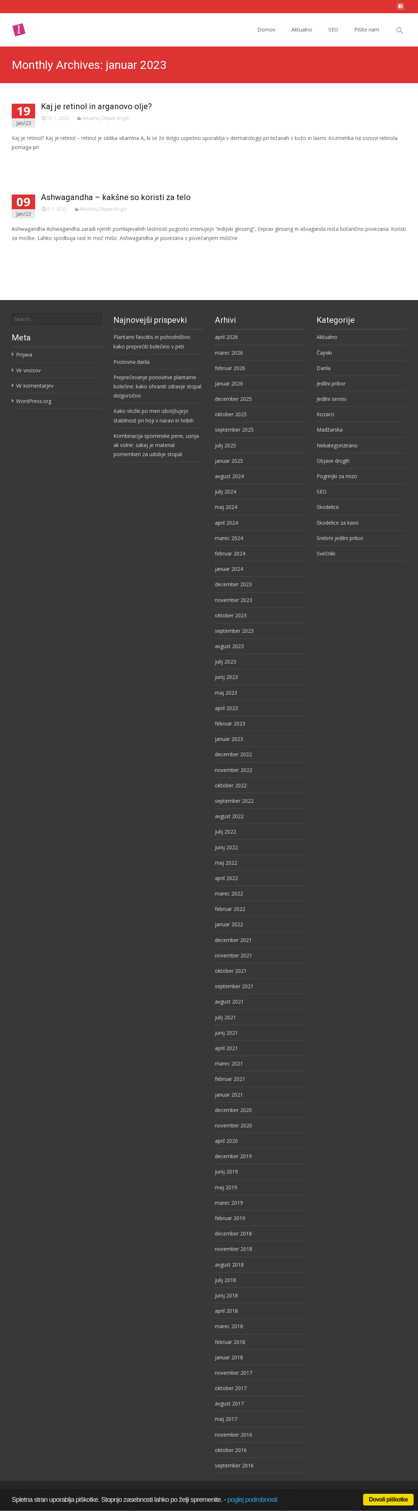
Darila (324, 368)
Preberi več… (28, 160)
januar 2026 (229, 383)
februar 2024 (230, 553)
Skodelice (328, 506)
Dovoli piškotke (388, 1499)
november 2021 (233, 955)
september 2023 (234, 630)
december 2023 (233, 584)
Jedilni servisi (331, 398)
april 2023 (226, 708)
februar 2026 (230, 368)
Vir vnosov (28, 370)
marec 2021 (229, 1063)
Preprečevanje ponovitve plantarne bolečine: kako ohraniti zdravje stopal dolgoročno (157, 386)
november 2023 (233, 599)
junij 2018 (226, 1295)
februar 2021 (230, 1078)
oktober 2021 (231, 970)
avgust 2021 (229, 1001)
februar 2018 (230, 1341)
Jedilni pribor (331, 383)
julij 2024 (225, 491)
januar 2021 (229, 1094)
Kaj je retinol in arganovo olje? (96, 106)
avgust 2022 (229, 816)
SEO (333, 36)
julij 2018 (225, 1280)
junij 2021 (226, 1032)
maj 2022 (226, 862)
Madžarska (330, 429)
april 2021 (226, 1048)
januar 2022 (229, 924)
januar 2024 (229, 568)
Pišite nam (366, 36)
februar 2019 (230, 1218)
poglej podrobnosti (252, 1499)
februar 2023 (230, 723)
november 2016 (233, 1434)
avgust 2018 (229, 1264)
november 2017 (233, 1372)
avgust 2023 (229, 646)
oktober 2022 (231, 785)
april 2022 (226, 878)
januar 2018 (229, 1357)
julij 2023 (225, 661)
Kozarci (325, 414)
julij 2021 (225, 1017)
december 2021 (233, 939)
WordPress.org (33, 401)
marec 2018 (229, 1326)
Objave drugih (115, 118)
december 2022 (233, 754)
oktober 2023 (231, 615)
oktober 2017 (231, 1388)
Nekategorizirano (337, 445)
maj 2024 (226, 506)
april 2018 (226, 1310)
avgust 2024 (229, 476)
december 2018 (233, 1233)
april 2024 (226, 522)
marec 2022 (229, 893)
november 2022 (233, 769)
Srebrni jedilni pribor (340, 538)
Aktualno (301, 36)
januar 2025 (229, 460)
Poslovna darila (131, 361)
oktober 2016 (231, 1450)
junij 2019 (226, 1171)
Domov (266, 36)
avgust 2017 (229, 1403)
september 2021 (234, 986)
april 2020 (226, 1140)
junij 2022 (226, 847)
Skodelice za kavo (338, 522)
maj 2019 (226, 1187)
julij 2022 (225, 831)
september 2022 (234, 800)
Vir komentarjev (34, 385)
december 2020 (233, 1110)
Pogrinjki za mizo (337, 476)
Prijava (24, 354)
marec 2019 (229, 1202)
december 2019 (233, 1156)
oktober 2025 (231, 414)
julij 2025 (225, 445)
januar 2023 (229, 738)
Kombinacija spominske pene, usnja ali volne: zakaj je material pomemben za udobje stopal (156, 445)
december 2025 (233, 398)
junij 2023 (226, 676)
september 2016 (234, 1465)
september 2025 (234, 429)
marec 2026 (229, 352)
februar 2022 (230, 908)
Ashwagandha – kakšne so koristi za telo (116, 197)
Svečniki (326, 553)
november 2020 (233, 1125)
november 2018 (233, 1248)
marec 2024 (229, 538)
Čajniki (324, 352)
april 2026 (226, 336)
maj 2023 (226, 692)
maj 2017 (226, 1418)
